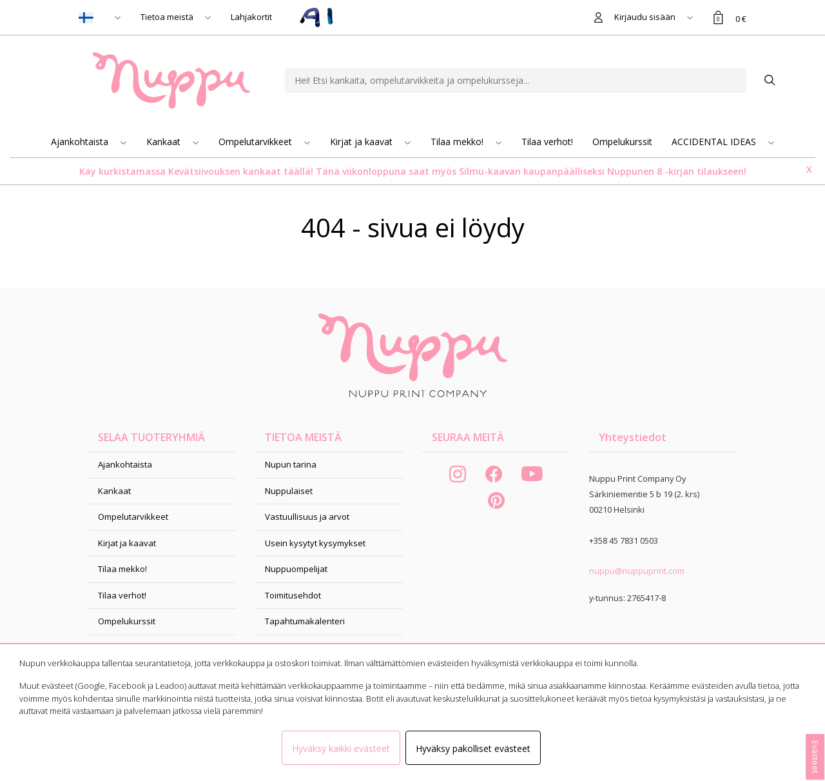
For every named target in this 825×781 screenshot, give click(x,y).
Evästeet (815, 756)
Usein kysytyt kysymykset (315, 543)
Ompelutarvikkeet (256, 141)
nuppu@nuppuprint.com (636, 571)
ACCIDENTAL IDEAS (715, 141)
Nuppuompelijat (296, 569)
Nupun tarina (290, 464)
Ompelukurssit (622, 141)
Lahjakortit (251, 17)
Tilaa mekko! (458, 141)
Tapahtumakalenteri (305, 621)
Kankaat (164, 141)
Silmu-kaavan (488, 171)
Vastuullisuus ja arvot (307, 516)
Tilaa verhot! (547, 141)
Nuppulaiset (289, 491)
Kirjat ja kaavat (362, 141)
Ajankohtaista (81, 141)
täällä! (298, 171)
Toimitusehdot (293, 595)
